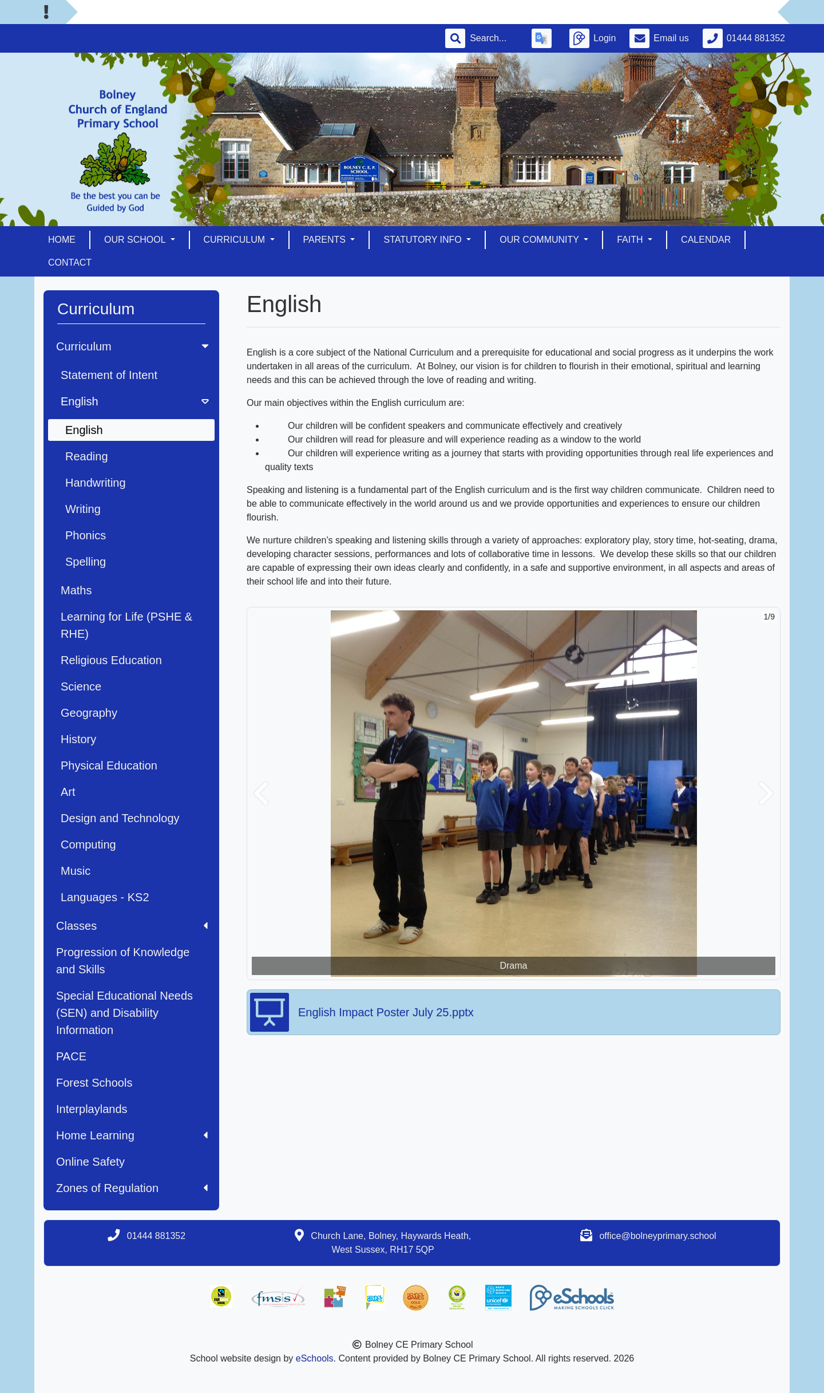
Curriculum (133, 346)
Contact (70, 262)
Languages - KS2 (105, 897)
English (136, 401)
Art (68, 792)
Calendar (706, 239)
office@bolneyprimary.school (657, 1236)
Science (81, 686)
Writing (83, 509)
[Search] (493, 38)
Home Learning (132, 1135)
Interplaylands (92, 1109)
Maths (76, 590)
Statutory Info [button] (423, 239)
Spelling (85, 561)
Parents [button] (325, 239)
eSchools (315, 1358)
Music (75, 871)
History (78, 739)
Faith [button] (631, 239)
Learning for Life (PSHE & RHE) (126, 625)
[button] (261, 793)
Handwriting (95, 482)
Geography (89, 713)
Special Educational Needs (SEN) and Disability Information (124, 1012)
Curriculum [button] (236, 239)
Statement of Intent (109, 375)
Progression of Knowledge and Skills (122, 961)
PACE (71, 1056)
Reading (86, 456)
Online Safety (90, 1161)
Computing (88, 844)
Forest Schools (94, 1082)
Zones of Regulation (132, 1188)
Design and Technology (120, 818)
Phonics (85, 535)
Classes (132, 926)
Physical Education (109, 765)
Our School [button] (136, 239)
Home (62, 239)
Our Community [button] (540, 239)
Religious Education (111, 660)
